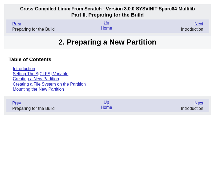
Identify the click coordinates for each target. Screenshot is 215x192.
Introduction (24, 68)
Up (106, 23)
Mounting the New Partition (38, 89)
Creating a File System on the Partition (49, 84)
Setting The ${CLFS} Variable (40, 73)
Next (198, 24)
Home (106, 28)
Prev (16, 24)
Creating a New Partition (36, 79)
